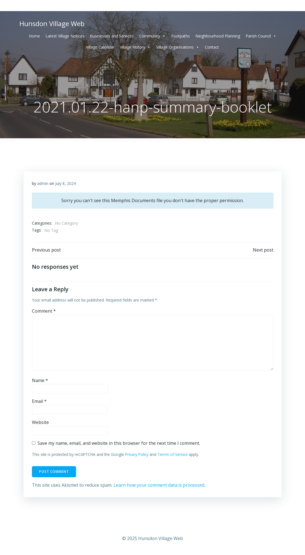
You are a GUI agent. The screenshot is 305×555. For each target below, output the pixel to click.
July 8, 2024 (65, 183)
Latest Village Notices (65, 36)
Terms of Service (172, 454)
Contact (212, 47)
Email (39, 401)
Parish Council (261, 36)
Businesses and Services (112, 36)
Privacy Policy (136, 454)
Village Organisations (177, 47)
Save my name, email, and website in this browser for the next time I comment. (118, 443)
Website (40, 422)
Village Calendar (100, 47)
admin (42, 183)
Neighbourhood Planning (217, 36)
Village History (135, 47)
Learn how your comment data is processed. (159, 485)
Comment (44, 311)
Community (152, 36)
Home (34, 36)
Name (40, 380)
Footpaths (180, 36)
